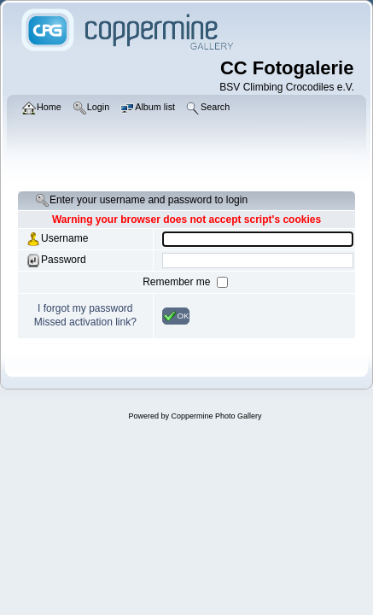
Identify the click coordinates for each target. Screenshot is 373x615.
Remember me (178, 282)
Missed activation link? (85, 322)
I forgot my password (85, 308)
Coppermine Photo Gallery (216, 416)
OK (176, 316)
